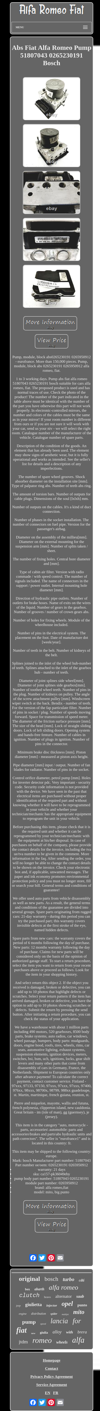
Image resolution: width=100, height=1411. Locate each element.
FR (55, 1393)
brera (82, 1332)
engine (23, 1313)
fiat (21, 1330)
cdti (81, 1280)
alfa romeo (63, 1287)
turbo (68, 1279)
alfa (78, 1340)
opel (67, 1303)
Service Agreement (51, 1385)
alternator (63, 1296)
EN (47, 1393)
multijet (65, 1314)
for (77, 1321)
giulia (44, 1332)
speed (43, 1323)
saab (80, 1296)
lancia (59, 1321)
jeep (18, 1305)
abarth (39, 1289)
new (33, 1333)
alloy (57, 1331)
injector (51, 1305)
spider (53, 1313)
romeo (42, 1340)
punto (82, 1305)
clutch (29, 1295)
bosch (51, 1279)
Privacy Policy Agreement (51, 1376)
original (29, 1278)
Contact (51, 1368)
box (27, 1289)
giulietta (33, 1304)
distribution (38, 1313)
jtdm (23, 1341)
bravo (47, 1297)
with (69, 1332)
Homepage (51, 1360)
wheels (62, 1342)
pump (29, 1322)
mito (79, 1312)
